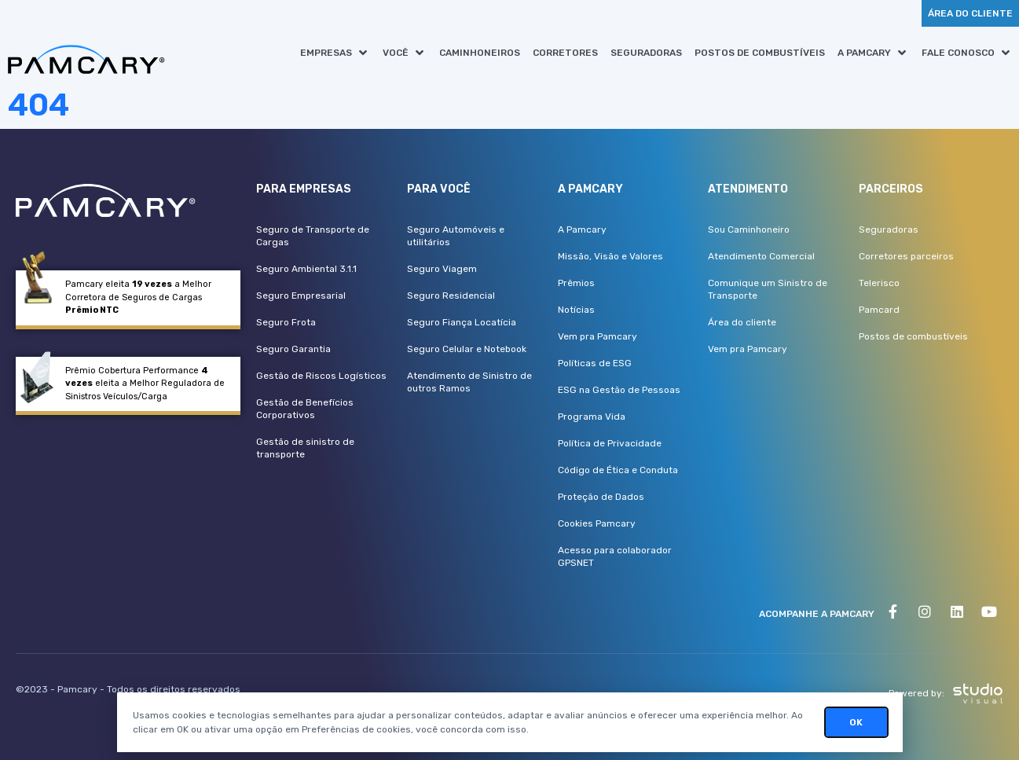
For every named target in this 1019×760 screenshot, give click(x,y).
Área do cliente (742, 322)
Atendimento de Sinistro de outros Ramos (469, 382)
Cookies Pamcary (597, 523)
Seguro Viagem (442, 268)
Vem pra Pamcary (597, 336)
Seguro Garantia (293, 348)
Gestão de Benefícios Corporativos (305, 408)
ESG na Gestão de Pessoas (619, 389)
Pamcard (879, 309)
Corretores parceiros (906, 256)
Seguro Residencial (451, 295)
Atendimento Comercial (761, 256)
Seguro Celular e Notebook (466, 348)
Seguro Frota (286, 322)
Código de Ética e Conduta (618, 469)
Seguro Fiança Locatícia (461, 322)
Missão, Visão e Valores (610, 256)
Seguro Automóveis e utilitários (455, 236)
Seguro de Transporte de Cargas (312, 236)
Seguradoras (888, 229)
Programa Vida (591, 416)
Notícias (576, 309)
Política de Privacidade (610, 443)
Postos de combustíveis (913, 336)
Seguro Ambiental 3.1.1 (306, 268)
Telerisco (879, 282)
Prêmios (576, 282)
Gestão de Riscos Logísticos (321, 375)
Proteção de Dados (601, 496)
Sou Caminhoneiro (749, 229)
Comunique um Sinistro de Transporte (767, 289)
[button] (335, 52)
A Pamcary (582, 229)
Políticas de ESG (595, 363)
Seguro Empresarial (301, 295)
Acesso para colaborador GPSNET (615, 556)
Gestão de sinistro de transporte (305, 448)
